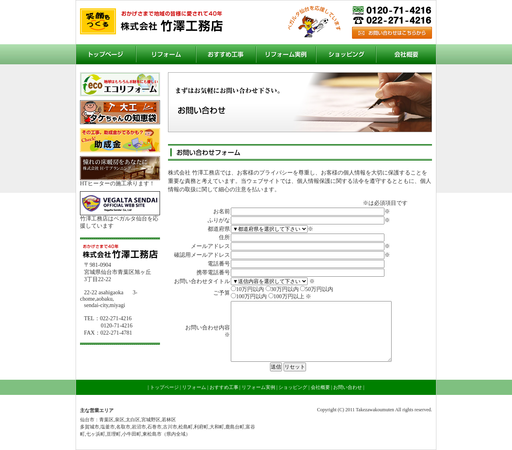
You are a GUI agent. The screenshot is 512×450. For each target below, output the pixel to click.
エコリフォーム (120, 84)
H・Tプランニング (120, 168)
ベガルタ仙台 (120, 203)
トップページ (106, 54)
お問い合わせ (392, 33)
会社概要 (406, 54)
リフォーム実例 (286, 54)
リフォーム (166, 54)
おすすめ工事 (226, 54)
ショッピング (346, 54)
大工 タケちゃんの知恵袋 (120, 112)
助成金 (120, 140)
